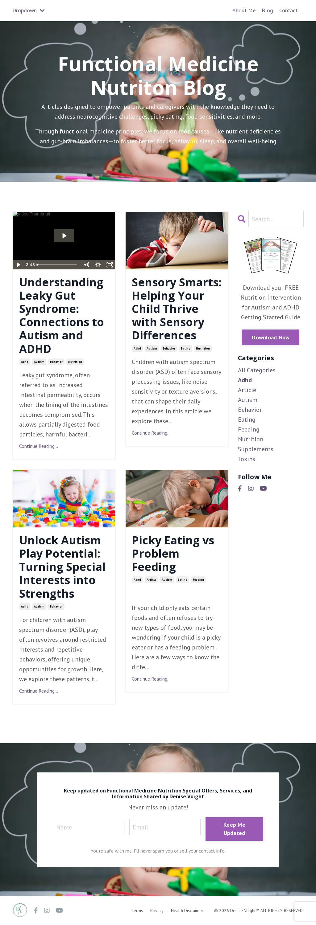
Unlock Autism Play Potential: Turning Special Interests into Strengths (62, 567)
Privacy (157, 910)
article (151, 580)
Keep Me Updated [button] (234, 829)
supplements (255, 449)
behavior (56, 362)
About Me (244, 10)
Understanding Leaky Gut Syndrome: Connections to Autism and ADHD (61, 315)
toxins (246, 459)
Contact (288, 10)
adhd (24, 362)
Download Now (270, 337)
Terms (137, 910)
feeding (198, 580)
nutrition (75, 362)
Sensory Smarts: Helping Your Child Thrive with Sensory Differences (177, 309)
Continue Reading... (38, 446)
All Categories (257, 370)
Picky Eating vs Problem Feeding (173, 554)
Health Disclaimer (187, 910)
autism (39, 362)
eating (185, 348)
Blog (267, 10)
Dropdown (28, 10)
